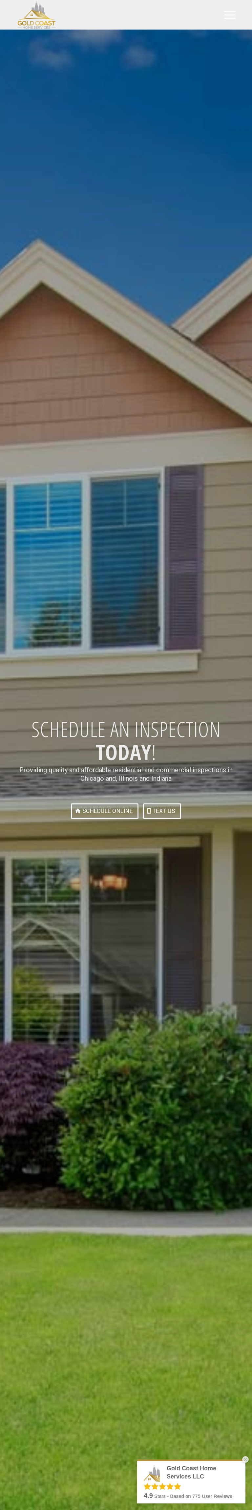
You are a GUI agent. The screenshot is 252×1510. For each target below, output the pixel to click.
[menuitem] (227, 15)
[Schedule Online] (104, 811)
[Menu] (227, 15)
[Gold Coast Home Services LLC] (36, 15)
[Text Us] (162, 811)
